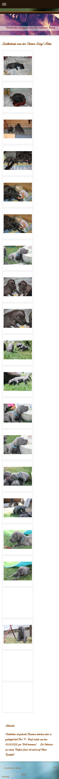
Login (55, 767)
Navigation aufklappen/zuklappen (29, 4)
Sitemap (18, 768)
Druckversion (8, 768)
